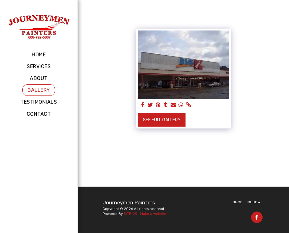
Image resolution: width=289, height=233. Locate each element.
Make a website (153, 214)
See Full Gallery (162, 120)
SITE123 (130, 214)
